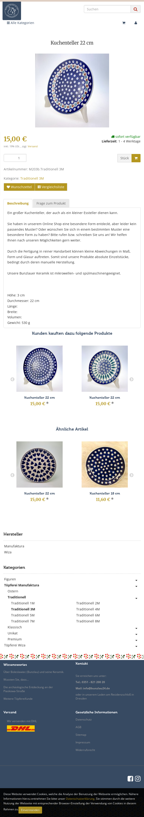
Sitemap (81, 735)
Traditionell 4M (88, 609)
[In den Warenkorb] (136, 158)
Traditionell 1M (23, 603)
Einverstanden (30, 810)
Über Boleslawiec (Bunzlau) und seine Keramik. (33, 672)
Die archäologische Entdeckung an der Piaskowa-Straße (28, 689)
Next (131, 379)
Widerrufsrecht (85, 750)
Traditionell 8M (88, 621)
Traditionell (74, 597)
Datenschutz (84, 719)
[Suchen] (107, 9)
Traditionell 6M (88, 615)
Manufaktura (14, 546)
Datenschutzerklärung (80, 798)
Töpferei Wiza (72, 645)
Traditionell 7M (23, 621)
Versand (33, 146)
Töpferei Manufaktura (72, 585)
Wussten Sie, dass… (16, 679)
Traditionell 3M (32, 178)
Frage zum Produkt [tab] (51, 203)
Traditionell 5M (23, 615)
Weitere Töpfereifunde (18, 699)
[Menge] (15, 158)
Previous (12, 379)
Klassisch (74, 627)
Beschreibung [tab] (18, 203)
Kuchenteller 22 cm (39, 397)
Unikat (74, 633)
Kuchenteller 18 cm (105, 493)
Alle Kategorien (20, 23)
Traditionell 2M (88, 603)
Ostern (13, 591)
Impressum (83, 742)
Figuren (72, 579)
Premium (74, 639)
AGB (78, 727)
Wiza (8, 552)
